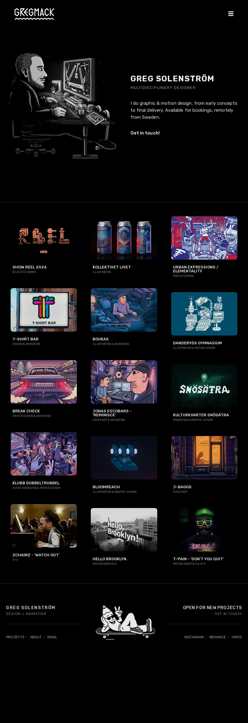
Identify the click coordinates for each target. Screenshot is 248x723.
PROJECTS (15, 637)
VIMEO (236, 637)
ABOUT (36, 637)
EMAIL (52, 637)
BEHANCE (217, 637)
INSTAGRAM (194, 637)
